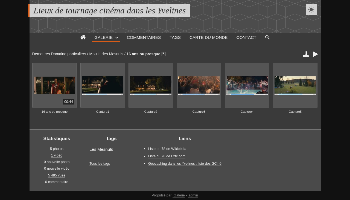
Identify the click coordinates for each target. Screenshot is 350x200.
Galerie (103, 37)
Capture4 (247, 111)
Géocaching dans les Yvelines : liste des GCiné (184, 163)
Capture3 (198, 111)
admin (193, 195)
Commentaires (144, 37)
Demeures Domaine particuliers (59, 54)
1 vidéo (56, 155)
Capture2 (150, 111)
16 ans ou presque (144, 54)
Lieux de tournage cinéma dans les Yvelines (110, 10)
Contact (246, 37)
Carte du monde (208, 37)
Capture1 (102, 111)
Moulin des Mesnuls (106, 54)
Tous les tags (99, 163)
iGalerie (179, 195)
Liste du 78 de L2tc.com (166, 156)
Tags (175, 37)
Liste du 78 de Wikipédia (167, 149)
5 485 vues (56, 175)
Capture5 (295, 111)
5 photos (56, 149)
